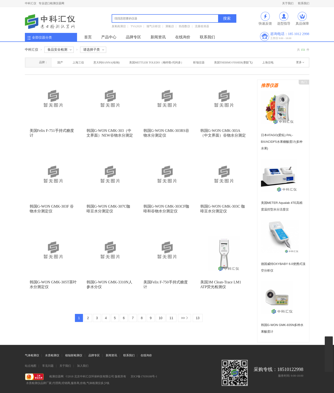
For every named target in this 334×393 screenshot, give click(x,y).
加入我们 (82, 365)
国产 (60, 62)
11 (171, 318)
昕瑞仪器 (199, 62)
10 (161, 318)
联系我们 (303, 3)
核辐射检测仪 (73, 355)
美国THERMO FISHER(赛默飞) (233, 62)
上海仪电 (268, 62)
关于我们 (287, 3)
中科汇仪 (30, 3)
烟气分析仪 (153, 26)
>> (183, 318)
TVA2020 (136, 26)
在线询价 (182, 37)
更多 (299, 62)
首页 (88, 37)
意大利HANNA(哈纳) (106, 62)
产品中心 (108, 37)
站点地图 (30, 365)
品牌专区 (133, 37)
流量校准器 (202, 26)
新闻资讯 (158, 37)
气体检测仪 (32, 355)
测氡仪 (169, 26)
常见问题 (48, 365)
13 (198, 318)
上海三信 (78, 62)
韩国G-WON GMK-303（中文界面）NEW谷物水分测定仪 (110, 135)
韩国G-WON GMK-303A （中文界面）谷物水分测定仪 (223, 135)
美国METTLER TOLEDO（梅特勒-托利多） (156, 62)
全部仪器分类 (42, 37)
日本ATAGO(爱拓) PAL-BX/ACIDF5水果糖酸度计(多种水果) (282, 141)
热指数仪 (184, 26)
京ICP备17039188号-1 (144, 376)
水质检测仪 (52, 355)
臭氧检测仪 (119, 26)
